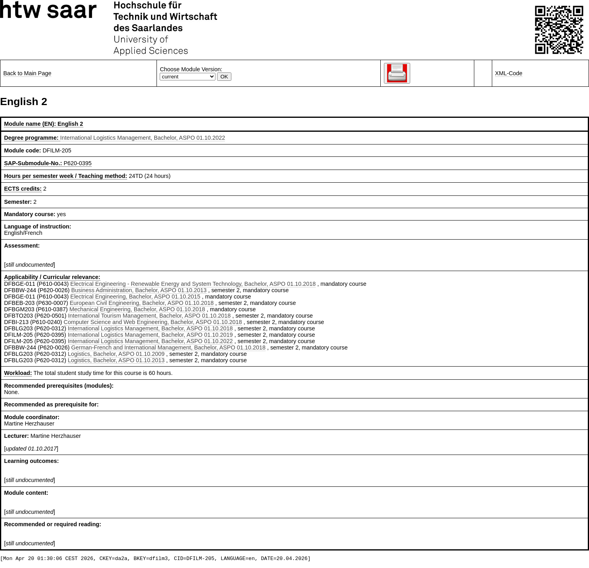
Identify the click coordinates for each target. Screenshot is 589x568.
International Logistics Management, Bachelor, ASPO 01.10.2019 (150, 335)
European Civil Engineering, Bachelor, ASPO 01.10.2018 (142, 303)
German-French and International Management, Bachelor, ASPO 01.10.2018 (168, 347)
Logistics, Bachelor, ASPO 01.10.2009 (116, 354)
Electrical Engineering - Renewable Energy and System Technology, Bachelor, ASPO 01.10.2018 (193, 284)
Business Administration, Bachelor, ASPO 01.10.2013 (139, 290)
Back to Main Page (27, 73)
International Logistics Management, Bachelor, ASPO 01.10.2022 (142, 138)
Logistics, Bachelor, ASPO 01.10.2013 (116, 360)
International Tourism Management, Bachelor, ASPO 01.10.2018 (149, 315)
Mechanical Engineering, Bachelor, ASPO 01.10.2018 (137, 309)
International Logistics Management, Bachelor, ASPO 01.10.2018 (150, 328)
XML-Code (508, 73)
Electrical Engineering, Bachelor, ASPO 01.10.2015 (135, 296)
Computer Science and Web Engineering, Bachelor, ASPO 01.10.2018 (153, 322)
